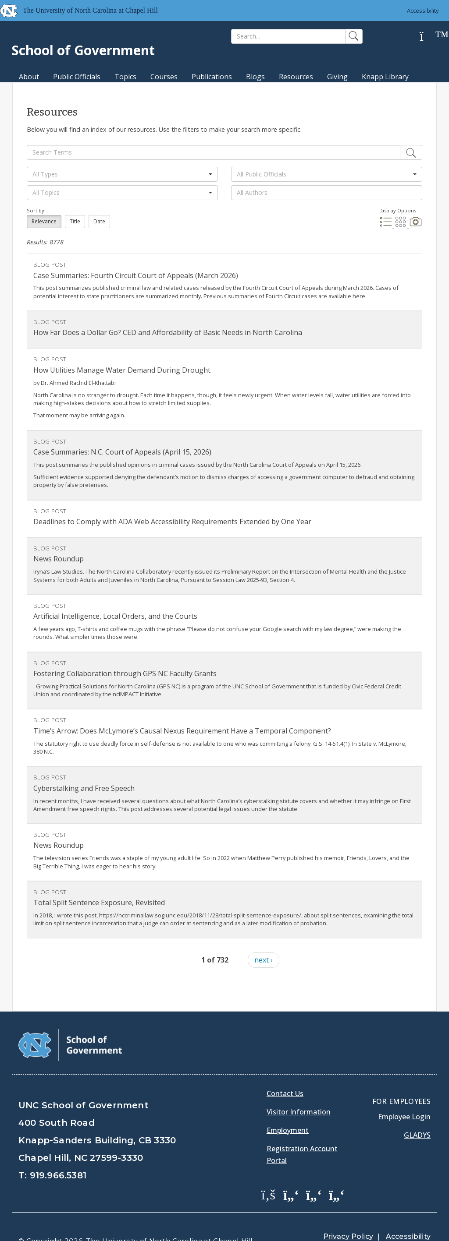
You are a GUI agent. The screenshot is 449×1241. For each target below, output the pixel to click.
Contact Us (285, 1071)
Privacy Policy (348, 1214)
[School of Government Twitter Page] (291, 1172)
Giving (337, 76)
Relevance (44, 221)
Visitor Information (299, 1090)
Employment (288, 1108)
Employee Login (404, 1095)
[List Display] (386, 225)
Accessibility (423, 10)
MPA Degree (40, 92)
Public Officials (76, 76)
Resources (296, 76)
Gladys (417, 1113)
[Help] (428, 36)
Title (75, 221)
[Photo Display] (415, 225)
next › (263, 960)
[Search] (288, 36)
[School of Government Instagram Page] (337, 1172)
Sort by (35, 210)
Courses (164, 76)
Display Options (397, 210)
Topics (125, 76)
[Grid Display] (401, 225)
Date (99, 221)
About (29, 76)
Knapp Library (385, 76)
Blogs (255, 76)
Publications (212, 76)
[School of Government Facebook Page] (268, 1172)
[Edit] (411, 152)
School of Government (83, 50)
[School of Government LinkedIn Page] (314, 1172)
